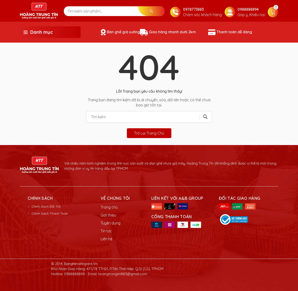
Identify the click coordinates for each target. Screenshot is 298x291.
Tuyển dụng (110, 223)
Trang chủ (109, 207)
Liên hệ (106, 239)
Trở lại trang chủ (149, 133)
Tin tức (106, 231)
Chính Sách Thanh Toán (49, 213)
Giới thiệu (108, 215)
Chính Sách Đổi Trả (45, 206)
